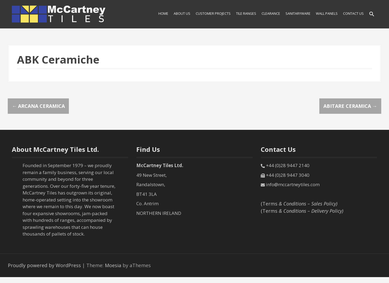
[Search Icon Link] (371, 14)
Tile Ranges (246, 13)
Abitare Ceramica (350, 106)
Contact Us (353, 13)
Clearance (271, 13)
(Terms (299, 203)
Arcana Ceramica (38, 106)
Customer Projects (213, 13)
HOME (163, 13)
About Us (182, 13)
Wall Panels (327, 13)
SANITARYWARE (298, 13)
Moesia (113, 265)
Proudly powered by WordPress (44, 265)
